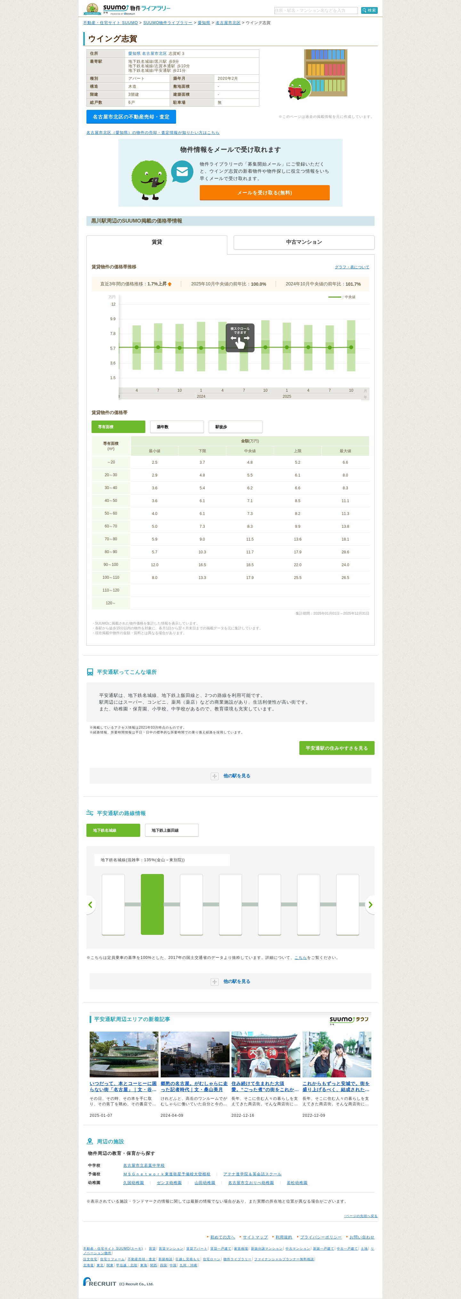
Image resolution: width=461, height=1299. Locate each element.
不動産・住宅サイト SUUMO (110, 22)
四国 (163, 1265)
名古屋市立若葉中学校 (144, 1165)
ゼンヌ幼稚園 (169, 1183)
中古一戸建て (347, 1248)
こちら (301, 957)
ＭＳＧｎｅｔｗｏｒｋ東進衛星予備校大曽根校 (167, 1174)
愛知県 (204, 22)
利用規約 (284, 1237)
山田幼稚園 (205, 1183)
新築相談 (165, 1259)
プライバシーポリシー (321, 1237)
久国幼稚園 (133, 1183)
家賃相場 (241, 1248)
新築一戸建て (323, 1248)
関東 (110, 1265)
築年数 (162, 427)
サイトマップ (255, 1237)
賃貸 (152, 1248)
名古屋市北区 (228, 22)
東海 (143, 1265)
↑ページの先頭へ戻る (361, 1216)
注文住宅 (90, 1259)
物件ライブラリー (237, 1259)
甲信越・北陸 (126, 1265)
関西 (153, 1265)
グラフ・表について (352, 267)
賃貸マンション (171, 1248)
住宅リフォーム (112, 1259)
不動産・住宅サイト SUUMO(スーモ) (113, 1248)
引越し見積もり (187, 1259)
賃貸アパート (196, 1248)
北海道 (88, 1265)
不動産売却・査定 (142, 1259)
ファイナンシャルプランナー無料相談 (284, 1259)
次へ (370, 905)
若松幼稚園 (297, 1183)
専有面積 (105, 427)
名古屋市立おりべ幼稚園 (251, 1183)
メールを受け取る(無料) (264, 192)
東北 (100, 1265)
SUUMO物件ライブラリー (168, 22)
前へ (91, 905)
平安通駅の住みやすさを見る (337, 748)
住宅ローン (212, 1259)
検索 (372, 10)
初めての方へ (222, 1237)
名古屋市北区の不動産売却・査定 (131, 116)
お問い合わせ (362, 1237)
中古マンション (298, 1248)
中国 (173, 1265)
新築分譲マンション (267, 1248)
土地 (364, 1248)
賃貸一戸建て (220, 1248)
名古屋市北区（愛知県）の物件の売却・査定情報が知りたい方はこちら (153, 132)
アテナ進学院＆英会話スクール (252, 1174)
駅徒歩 (221, 427)
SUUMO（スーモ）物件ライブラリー (126, 9)
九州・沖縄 (188, 1265)
